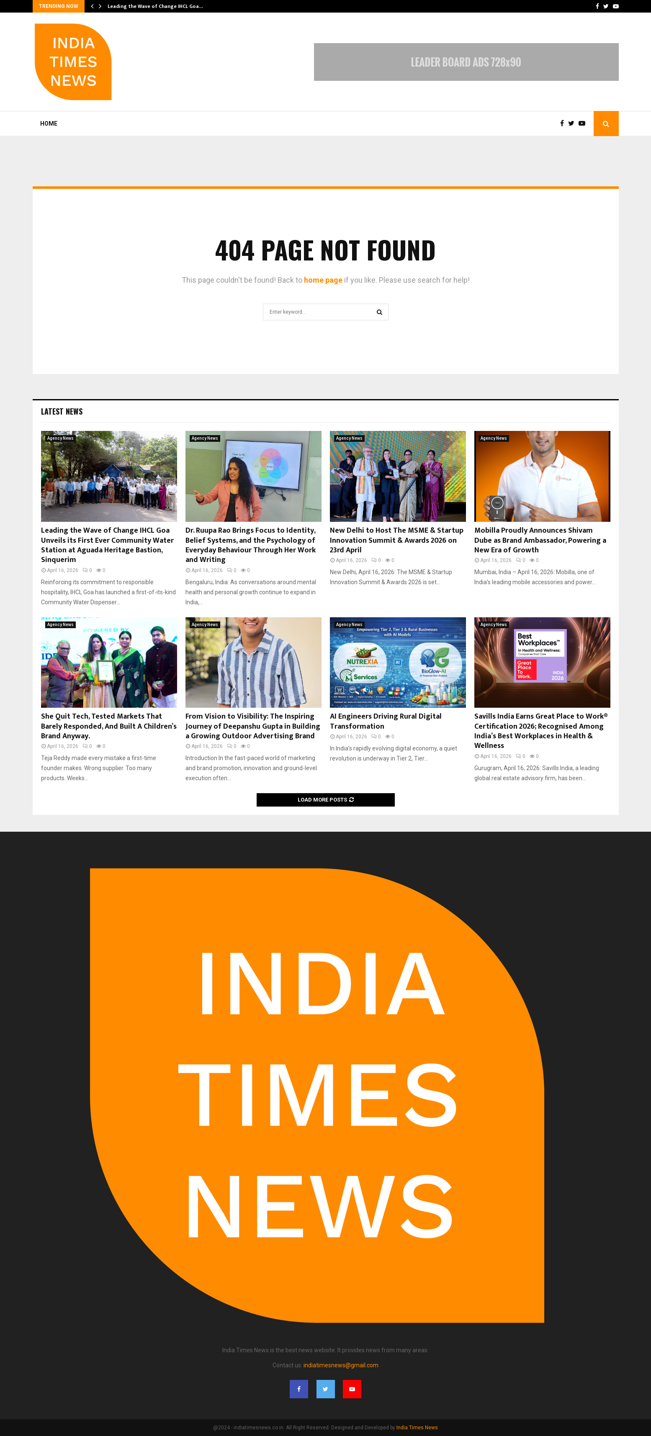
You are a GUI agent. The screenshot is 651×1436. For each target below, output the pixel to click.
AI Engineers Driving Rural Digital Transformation (386, 721)
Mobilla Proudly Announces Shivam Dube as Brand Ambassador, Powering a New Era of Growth (540, 540)
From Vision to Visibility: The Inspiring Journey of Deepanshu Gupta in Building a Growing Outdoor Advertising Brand (252, 726)
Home (48, 123)
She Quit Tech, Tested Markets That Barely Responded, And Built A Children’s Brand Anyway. (109, 726)
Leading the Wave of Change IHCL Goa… (155, 6)
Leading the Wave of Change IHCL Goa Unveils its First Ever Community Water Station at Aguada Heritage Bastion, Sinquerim (107, 545)
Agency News (60, 438)
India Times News (417, 1428)
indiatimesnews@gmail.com (341, 1365)
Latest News (61, 411)
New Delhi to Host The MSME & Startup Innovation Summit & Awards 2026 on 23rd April (396, 540)
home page (323, 280)
